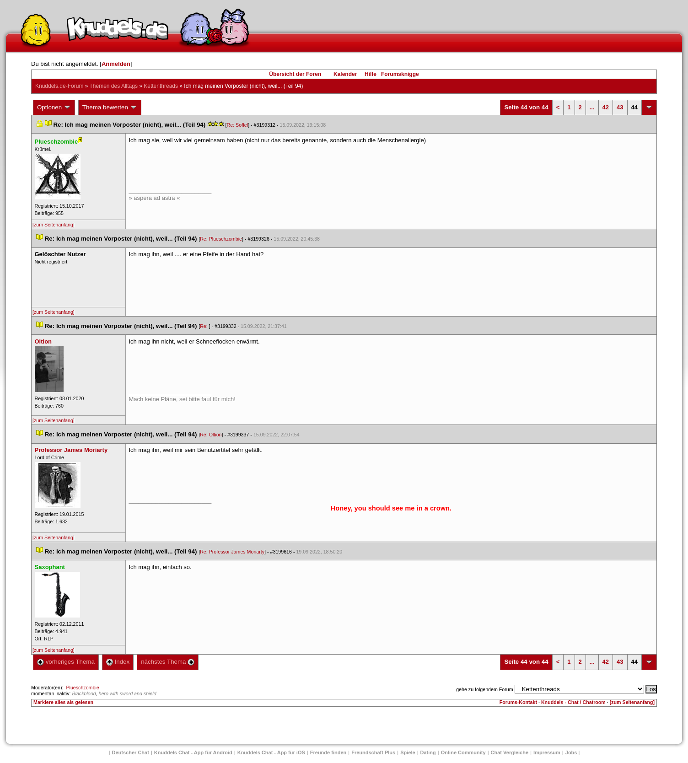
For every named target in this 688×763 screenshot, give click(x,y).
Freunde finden (328, 752)
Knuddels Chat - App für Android (193, 752)
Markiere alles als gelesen (63, 702)
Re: (204, 326)
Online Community (463, 752)
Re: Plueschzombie (221, 239)
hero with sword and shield (127, 693)
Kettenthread (161, 86)
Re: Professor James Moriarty (232, 551)
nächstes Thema (167, 661)
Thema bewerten (109, 107)
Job (571, 752)
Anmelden (116, 63)
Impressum (546, 752)
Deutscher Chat (130, 752)
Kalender (345, 74)
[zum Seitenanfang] (53, 224)
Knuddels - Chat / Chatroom (573, 702)
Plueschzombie (82, 687)
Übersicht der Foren (295, 74)
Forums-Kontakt (518, 702)
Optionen (54, 107)
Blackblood (84, 693)
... (592, 107)
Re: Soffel (237, 125)
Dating (428, 752)
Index (117, 661)
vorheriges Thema (66, 661)
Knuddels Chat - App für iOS (271, 752)
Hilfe (370, 74)
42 (605, 107)
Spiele (407, 752)
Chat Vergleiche (510, 752)
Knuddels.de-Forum (59, 86)
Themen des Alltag (114, 86)
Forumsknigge (400, 74)
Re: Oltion (210, 434)
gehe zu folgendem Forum (484, 689)
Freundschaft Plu (373, 752)
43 (620, 107)
